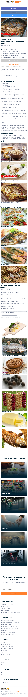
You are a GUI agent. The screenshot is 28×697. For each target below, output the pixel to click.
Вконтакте (14, 12)
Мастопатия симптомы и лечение (10, 622)
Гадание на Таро (5, 654)
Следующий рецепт (21, 76)
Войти (17, 1)
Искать (3, 642)
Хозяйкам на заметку (7, 646)
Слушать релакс (5, 606)
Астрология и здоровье (8, 620)
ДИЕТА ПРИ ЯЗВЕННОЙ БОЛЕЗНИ (10, 628)
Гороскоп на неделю (7, 604)
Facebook (14, 8)
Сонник (3, 652)
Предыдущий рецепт (7, 75)
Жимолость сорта (6, 624)
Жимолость (5, 630)
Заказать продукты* (14, 60)
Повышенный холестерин (8, 632)
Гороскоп (4, 650)
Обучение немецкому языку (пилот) (10, 612)
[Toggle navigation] (20, 2)
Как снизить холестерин (8, 634)
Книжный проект (6, 610)
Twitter (14, 15)
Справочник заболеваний (8, 648)
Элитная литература (6, 608)
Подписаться (14, 593)
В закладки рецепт (14, 64)
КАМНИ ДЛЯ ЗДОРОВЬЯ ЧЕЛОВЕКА (11, 626)
